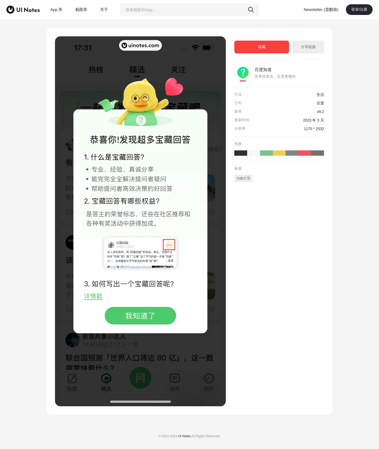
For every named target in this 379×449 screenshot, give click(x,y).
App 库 (56, 9)
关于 (104, 9)
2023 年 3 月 (313, 120)
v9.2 (320, 112)
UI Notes (184, 436)
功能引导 (243, 178)
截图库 (81, 9)
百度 (320, 103)
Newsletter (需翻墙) (321, 9)
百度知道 (263, 69)
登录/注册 (359, 9)
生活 (320, 94)
